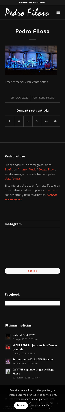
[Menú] (58, 12)
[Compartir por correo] (55, 121)
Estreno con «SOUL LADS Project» (33, 359)
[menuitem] (58, 12)
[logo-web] (27, 12)
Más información (40, 405)
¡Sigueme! (32, 271)
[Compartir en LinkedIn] (46, 121)
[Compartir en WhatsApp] (28, 121)
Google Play (46, 169)
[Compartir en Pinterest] (37, 121)
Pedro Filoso (46, 97)
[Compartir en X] (18, 121)
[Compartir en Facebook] (9, 121)
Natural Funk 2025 (24, 335)
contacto (52, 190)
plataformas (13, 179)
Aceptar (21, 405)
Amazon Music (27, 169)
